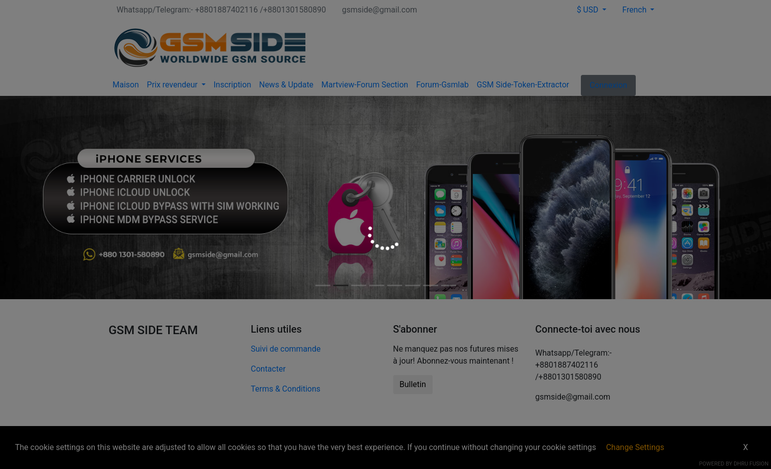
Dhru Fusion (751, 464)
